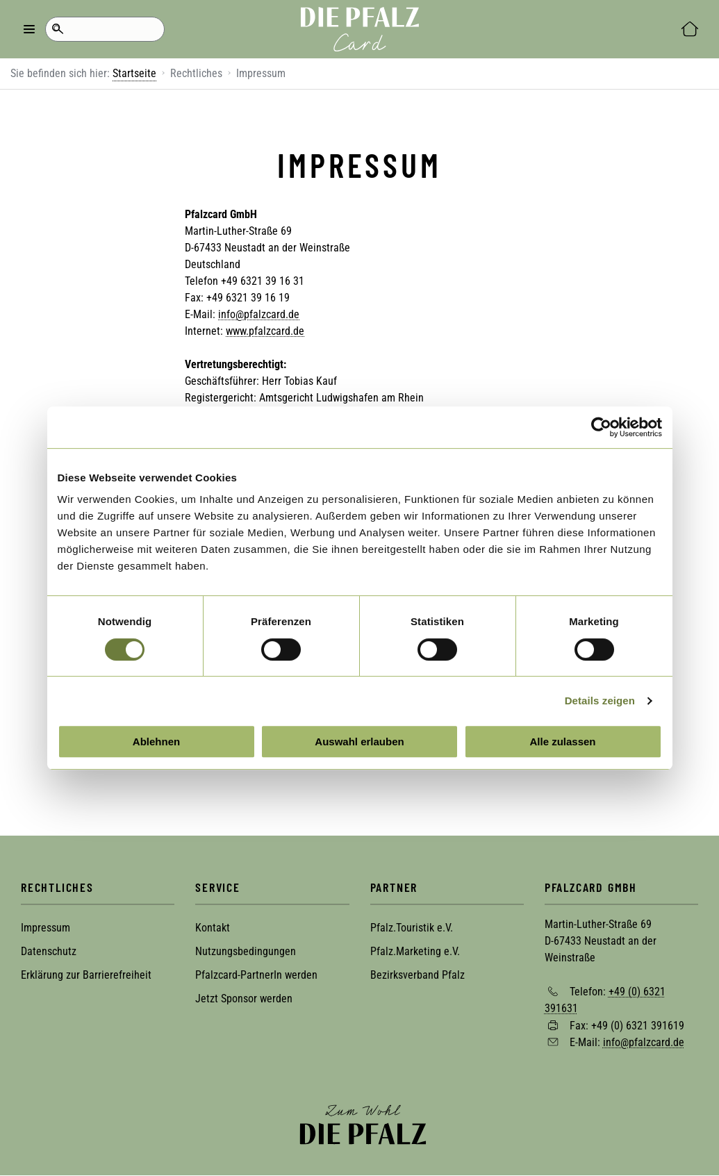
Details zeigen (600, 700)
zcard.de (280, 314)
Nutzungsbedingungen (245, 951)
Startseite (134, 73)
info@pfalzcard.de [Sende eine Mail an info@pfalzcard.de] (643, 1042)
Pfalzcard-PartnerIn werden (256, 975)
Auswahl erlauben (359, 741)
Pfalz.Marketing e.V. (415, 951)
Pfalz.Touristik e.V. (411, 927)
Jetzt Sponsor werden (243, 998)
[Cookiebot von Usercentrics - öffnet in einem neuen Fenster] (601, 427)
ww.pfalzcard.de (268, 331)
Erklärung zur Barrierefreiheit (86, 975)
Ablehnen (156, 741)
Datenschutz (48, 951)
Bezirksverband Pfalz (417, 975)
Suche (57, 29)
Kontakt (212, 927)
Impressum (45, 927)
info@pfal (239, 314)
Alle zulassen (562, 741)
